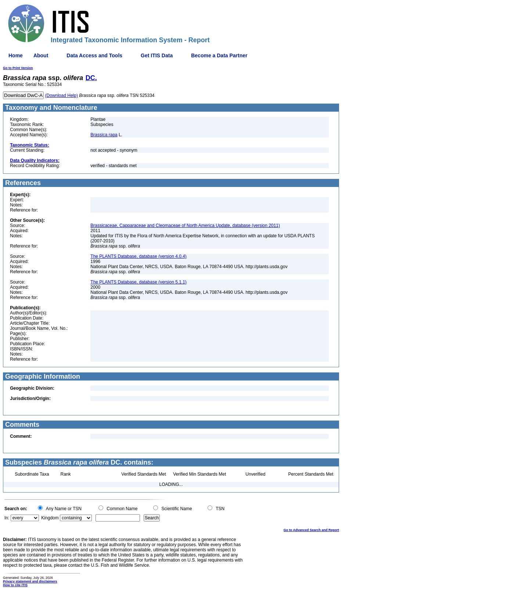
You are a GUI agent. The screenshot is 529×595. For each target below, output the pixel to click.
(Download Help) (61, 95)
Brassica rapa (103, 134)
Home (15, 55)
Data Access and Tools (94, 55)
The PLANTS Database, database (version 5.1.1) (138, 282)
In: (6, 517)
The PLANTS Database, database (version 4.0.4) (138, 256)
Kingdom (49, 517)
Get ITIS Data (157, 55)
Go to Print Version (18, 68)
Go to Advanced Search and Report (311, 530)
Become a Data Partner (219, 55)
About (40, 55)
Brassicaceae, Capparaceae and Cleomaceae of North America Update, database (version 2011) (185, 225)
